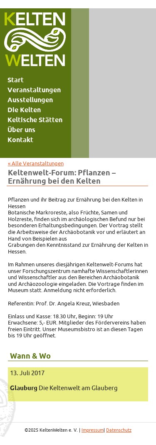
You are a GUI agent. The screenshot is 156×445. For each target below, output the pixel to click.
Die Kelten (24, 109)
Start (15, 80)
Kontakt (20, 139)
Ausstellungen (30, 99)
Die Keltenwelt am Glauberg (64, 387)
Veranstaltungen (34, 89)
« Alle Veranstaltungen (36, 163)
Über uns (21, 129)
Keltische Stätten (34, 119)
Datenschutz (118, 430)
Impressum (93, 430)
